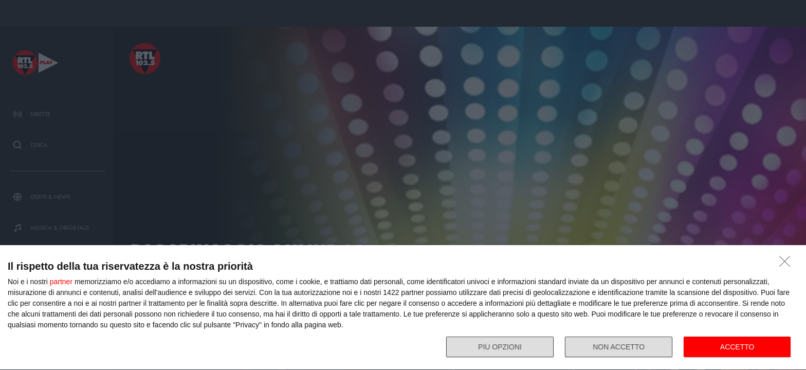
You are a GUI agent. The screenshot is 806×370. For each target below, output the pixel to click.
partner (61, 281)
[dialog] (403, 308)
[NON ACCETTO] (787, 264)
